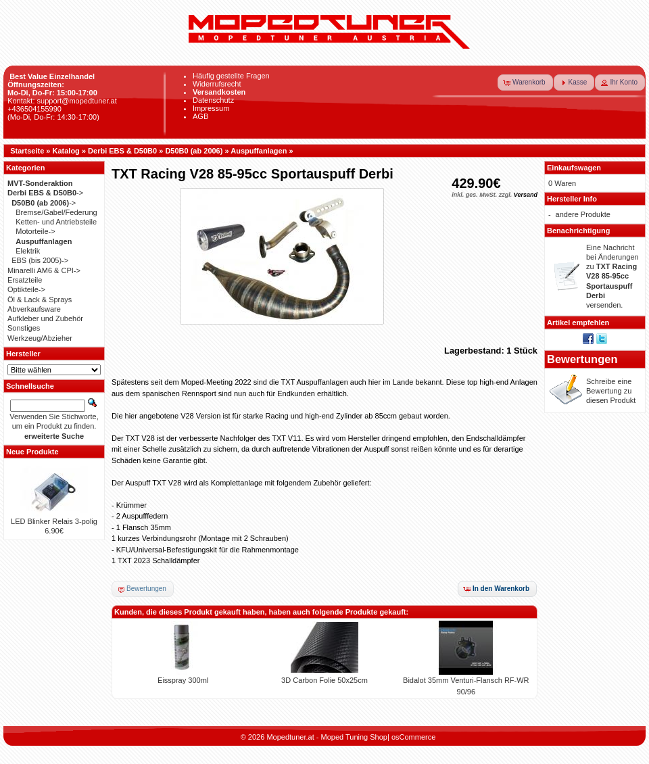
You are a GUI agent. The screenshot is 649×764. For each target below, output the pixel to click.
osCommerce (413, 737)
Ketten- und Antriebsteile (56, 222)
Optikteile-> (26, 289)
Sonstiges (23, 328)
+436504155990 (34, 109)
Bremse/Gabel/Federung (56, 212)
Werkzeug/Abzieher (39, 338)
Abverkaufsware (34, 309)
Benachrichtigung (578, 230)
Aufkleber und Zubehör (45, 318)
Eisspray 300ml (183, 680)
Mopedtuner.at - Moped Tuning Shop (326, 737)
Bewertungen (582, 359)
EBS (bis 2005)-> (39, 260)
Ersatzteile (24, 280)
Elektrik (28, 251)
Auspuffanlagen (259, 151)
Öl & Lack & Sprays (39, 299)
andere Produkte (583, 214)
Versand (525, 194)
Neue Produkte (32, 452)
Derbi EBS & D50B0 (122, 151)
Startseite (27, 151)
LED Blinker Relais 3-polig (54, 521)
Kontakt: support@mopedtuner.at (62, 101)
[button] (525, 82)
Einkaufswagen (574, 168)
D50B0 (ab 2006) (193, 151)
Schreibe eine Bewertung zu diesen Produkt (610, 391)
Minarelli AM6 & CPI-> (43, 270)
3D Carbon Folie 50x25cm (324, 680)
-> (45, 193)
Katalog (66, 151)
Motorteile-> (35, 231)
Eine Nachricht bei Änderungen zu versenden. (612, 276)
